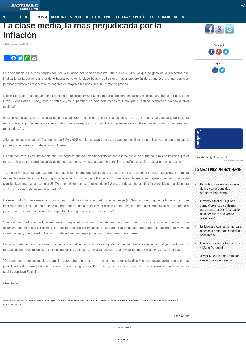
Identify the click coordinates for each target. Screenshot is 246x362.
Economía (39, 17)
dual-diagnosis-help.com (233, 161)
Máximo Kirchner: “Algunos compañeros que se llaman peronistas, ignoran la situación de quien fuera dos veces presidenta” (220, 209)
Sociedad (58, 17)
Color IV (127, 339)
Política (21, 17)
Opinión (164, 17)
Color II (121, 339)
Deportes (92, 17)
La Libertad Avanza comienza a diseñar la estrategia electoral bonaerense (221, 231)
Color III (124, 339)
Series (179, 17)
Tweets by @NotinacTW (211, 157)
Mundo (75, 17)
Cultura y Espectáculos (134, 17)
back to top (181, 315)
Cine (107, 17)
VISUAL (127, 327)
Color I (118, 339)
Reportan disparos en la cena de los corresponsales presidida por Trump (219, 188)
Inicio (6, 17)
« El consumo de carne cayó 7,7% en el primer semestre (54, 300)
